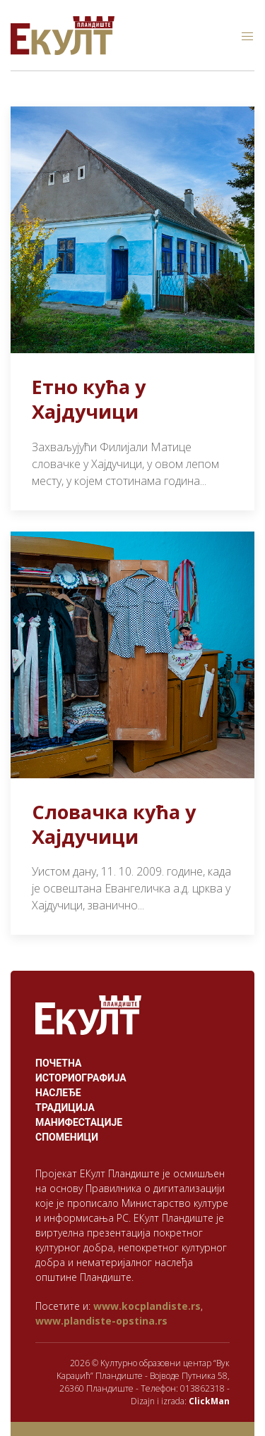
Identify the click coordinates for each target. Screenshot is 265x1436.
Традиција (65, 1107)
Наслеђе (58, 1092)
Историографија (80, 1078)
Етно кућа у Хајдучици (89, 399)
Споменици (66, 1137)
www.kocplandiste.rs (147, 1306)
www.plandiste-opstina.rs (101, 1320)
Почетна (58, 1063)
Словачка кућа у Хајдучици (114, 824)
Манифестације (78, 1122)
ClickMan (209, 1401)
